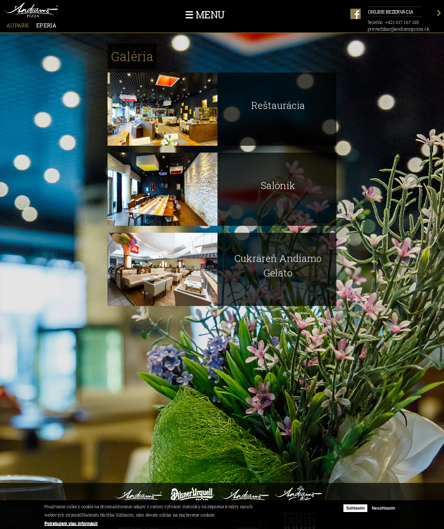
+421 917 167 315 (402, 22)
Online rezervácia (395, 12)
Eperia (46, 25)
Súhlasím (355, 508)
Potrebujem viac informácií (70, 523)
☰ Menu (205, 15)
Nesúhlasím (383, 508)
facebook (355, 14)
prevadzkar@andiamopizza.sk (398, 29)
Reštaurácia (278, 105)
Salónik (278, 185)
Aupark (17, 25)
